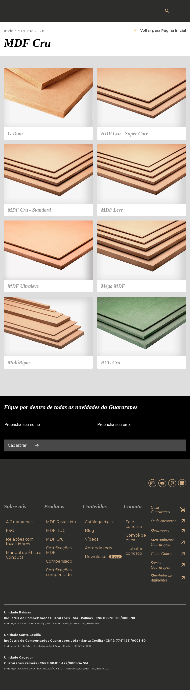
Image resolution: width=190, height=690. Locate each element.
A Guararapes (19, 522)
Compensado (59, 561)
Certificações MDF (58, 550)
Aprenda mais (98, 548)
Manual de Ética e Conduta (23, 555)
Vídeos (91, 539)
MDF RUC (55, 530)
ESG (10, 530)
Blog (89, 530)
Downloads (103, 556)
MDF (21, 30)
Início (8, 30)
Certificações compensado (59, 572)
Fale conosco (134, 524)
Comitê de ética (136, 537)
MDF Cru (38, 30)
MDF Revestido (61, 522)
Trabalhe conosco (134, 551)
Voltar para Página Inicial (163, 30)
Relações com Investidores (20, 541)
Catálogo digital (100, 522)
